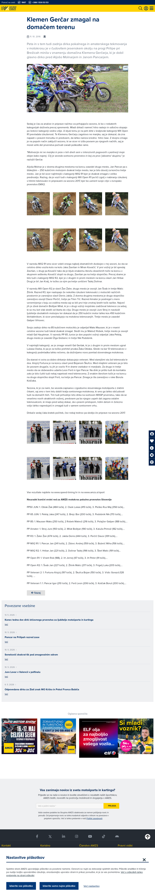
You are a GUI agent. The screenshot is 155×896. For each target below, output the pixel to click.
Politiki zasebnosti (94, 818)
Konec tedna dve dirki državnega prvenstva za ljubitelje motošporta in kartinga (49, 620)
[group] (38, 203)
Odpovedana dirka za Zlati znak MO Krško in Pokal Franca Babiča (42, 689)
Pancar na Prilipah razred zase (22, 637)
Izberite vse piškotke (21, 886)
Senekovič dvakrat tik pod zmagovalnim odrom (31, 654)
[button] (121, 204)
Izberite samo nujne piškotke (59, 886)
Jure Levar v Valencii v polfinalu (22, 672)
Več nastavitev (92, 886)
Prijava (112, 805)
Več (6, 624)
